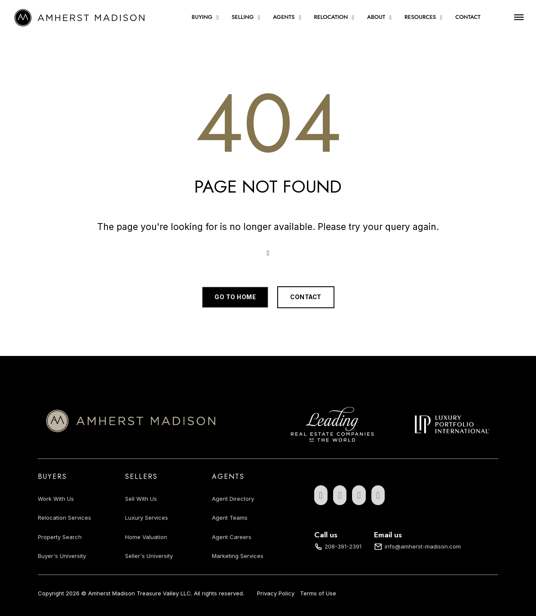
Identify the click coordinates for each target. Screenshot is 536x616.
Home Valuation (146, 536)
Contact (468, 17)
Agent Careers (231, 536)
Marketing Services (237, 555)
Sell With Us (141, 498)
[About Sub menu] (390, 17)
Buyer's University (62, 555)
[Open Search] (268, 253)
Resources (420, 17)
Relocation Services (64, 517)
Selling (243, 17)
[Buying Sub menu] (218, 17)
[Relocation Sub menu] (353, 17)
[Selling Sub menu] (259, 17)
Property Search (60, 536)
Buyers (52, 476)
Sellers (141, 476)
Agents (284, 17)
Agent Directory (233, 498)
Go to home (235, 297)
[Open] (519, 17)
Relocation (331, 17)
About (376, 17)
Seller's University (149, 555)
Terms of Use (318, 593)
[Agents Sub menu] (300, 17)
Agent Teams (230, 517)
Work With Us (56, 498)
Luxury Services (146, 517)
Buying (202, 17)
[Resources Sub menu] (441, 17)
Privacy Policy (275, 593)
